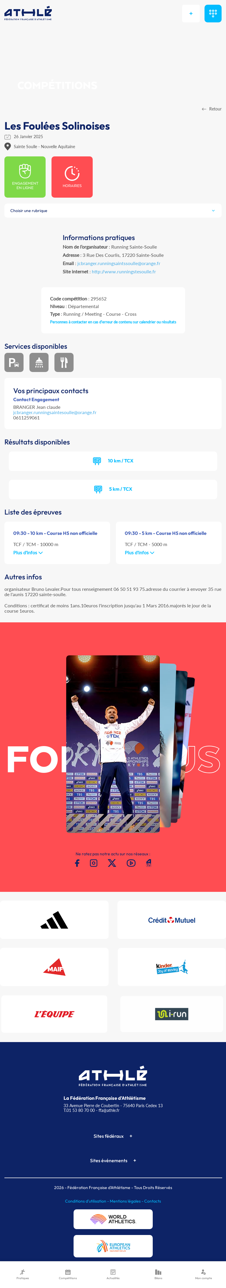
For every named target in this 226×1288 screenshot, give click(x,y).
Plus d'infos (28, 552)
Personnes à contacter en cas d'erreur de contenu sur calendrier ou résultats (113, 322)
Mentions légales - (127, 1201)
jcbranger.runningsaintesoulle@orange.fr (55, 412)
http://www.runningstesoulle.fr (124, 271)
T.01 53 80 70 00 (79, 1110)
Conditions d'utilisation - (87, 1201)
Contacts (152, 1201)
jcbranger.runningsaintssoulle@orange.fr (118, 263)
